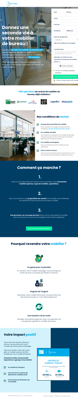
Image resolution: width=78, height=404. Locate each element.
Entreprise (57, 31)
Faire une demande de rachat (39, 228)
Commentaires (59, 49)
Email (55, 18)
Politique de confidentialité (62, 396)
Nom (55, 12)
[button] (66, 66)
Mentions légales (48, 396)
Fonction (57, 24)
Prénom (68, 12)
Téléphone (69, 31)
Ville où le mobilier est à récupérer (64, 43)
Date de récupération (61, 37)
